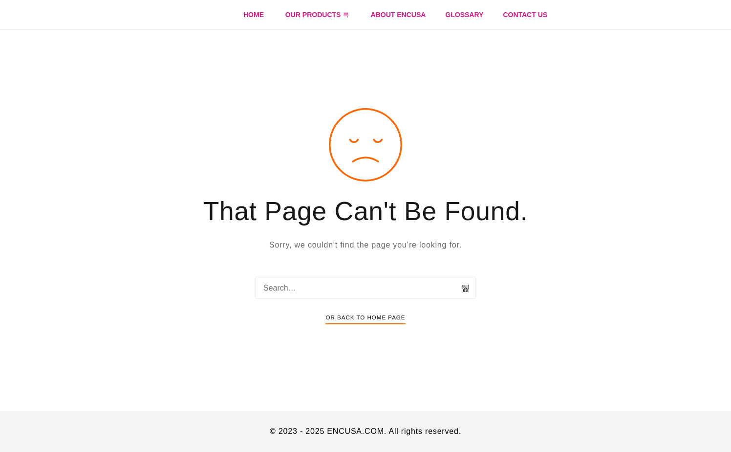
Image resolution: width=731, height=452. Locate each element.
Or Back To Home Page (365, 317)
